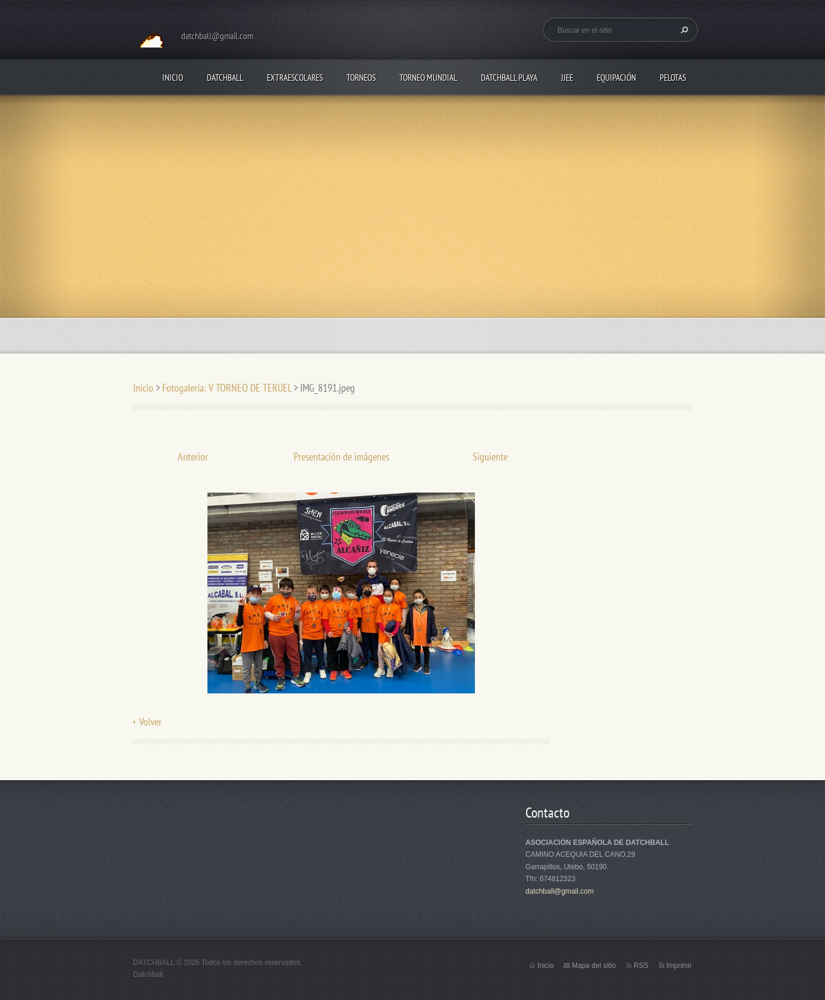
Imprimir (679, 965)
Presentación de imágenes (341, 456)
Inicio (172, 77)
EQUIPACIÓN (616, 77)
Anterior (193, 456)
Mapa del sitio (594, 965)
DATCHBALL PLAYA (509, 77)
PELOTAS (673, 77)
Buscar (683, 30)
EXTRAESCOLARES (295, 77)
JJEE (567, 77)
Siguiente (490, 456)
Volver (150, 721)
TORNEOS (361, 77)
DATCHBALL (225, 77)
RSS (641, 965)
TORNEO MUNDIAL (428, 77)
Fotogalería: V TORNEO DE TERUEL (226, 388)
